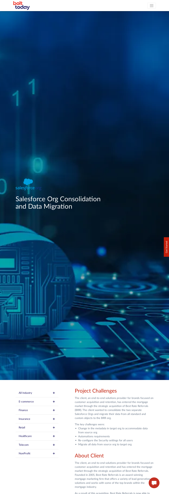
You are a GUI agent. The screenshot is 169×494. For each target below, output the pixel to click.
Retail (37, 427)
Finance (37, 410)
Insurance (37, 419)
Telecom (37, 445)
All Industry (37, 393)
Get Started (166, 247)
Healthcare (37, 436)
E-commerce (37, 401)
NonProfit (37, 453)
